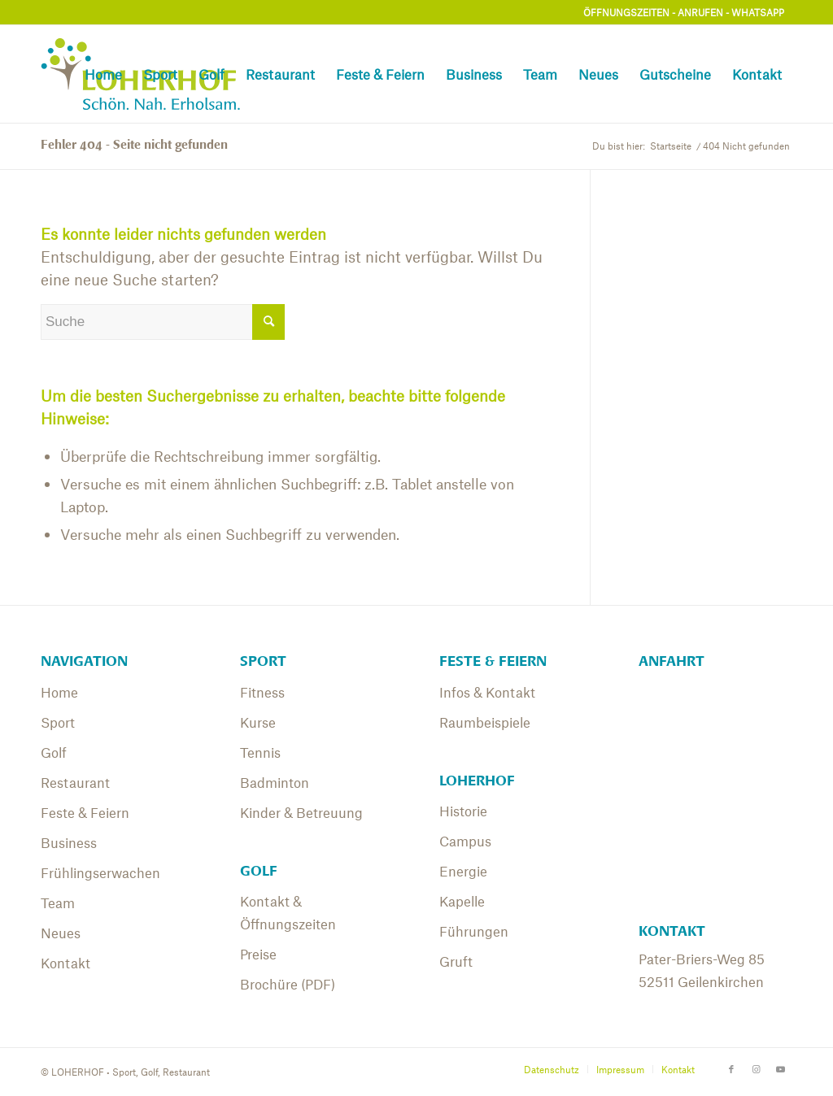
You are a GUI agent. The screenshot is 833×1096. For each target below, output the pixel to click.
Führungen (473, 931)
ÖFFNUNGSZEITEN (626, 12)
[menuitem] (103, 74)
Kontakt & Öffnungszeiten (288, 912)
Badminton (274, 782)
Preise (258, 954)
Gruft (456, 961)
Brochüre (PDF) (287, 984)
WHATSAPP (757, 12)
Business (69, 842)
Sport (58, 722)
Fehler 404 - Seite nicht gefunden (134, 145)
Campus (465, 841)
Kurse (258, 722)
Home (59, 692)
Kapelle (462, 901)
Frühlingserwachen (100, 872)
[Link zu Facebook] (731, 1068)
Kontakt (65, 963)
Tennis (260, 752)
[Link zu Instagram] (756, 1068)
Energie (463, 871)
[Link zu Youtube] (780, 1068)
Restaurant (75, 782)
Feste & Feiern (85, 812)
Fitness (262, 692)
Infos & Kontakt (487, 692)
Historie (463, 810)
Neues (61, 932)
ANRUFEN (700, 12)
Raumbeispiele (484, 722)
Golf (54, 752)
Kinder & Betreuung (301, 812)
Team (58, 902)
